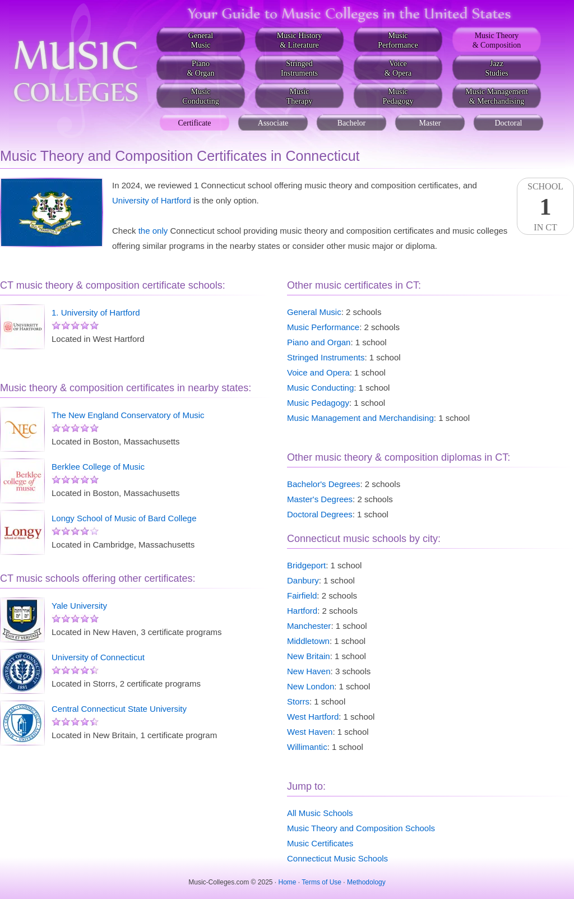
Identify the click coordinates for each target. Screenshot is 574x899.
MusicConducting (200, 96)
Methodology (366, 882)
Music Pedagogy (318, 402)
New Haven (309, 671)
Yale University (79, 605)
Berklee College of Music (98, 466)
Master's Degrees (320, 499)
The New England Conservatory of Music (128, 415)
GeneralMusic (200, 40)
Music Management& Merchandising (496, 96)
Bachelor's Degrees (323, 484)
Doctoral (508, 123)
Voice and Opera (318, 372)
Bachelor (351, 123)
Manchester (309, 626)
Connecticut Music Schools (337, 858)
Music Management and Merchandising (360, 418)
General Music (314, 312)
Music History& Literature (299, 40)
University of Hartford (151, 200)
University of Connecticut (98, 657)
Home (288, 882)
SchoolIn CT (545, 207)
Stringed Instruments (325, 357)
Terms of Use (321, 882)
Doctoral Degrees (320, 514)
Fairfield (302, 595)
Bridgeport (306, 565)
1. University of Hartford (96, 312)
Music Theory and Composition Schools (361, 828)
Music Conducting (320, 387)
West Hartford (313, 716)
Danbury (303, 580)
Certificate (194, 123)
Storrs (298, 701)
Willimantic (307, 747)
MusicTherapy (299, 96)
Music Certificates (320, 843)
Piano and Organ (318, 342)
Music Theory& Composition (497, 40)
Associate (273, 123)
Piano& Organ (200, 68)
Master (430, 123)
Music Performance (323, 327)
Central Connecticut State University (119, 708)
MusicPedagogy (397, 96)
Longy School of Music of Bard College (124, 518)
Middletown (308, 641)
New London (310, 686)
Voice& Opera (398, 68)
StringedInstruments (299, 68)
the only (153, 230)
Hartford (302, 610)
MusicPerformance (398, 40)
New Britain (308, 656)
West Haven (309, 731)
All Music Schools (320, 813)
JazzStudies (496, 68)
